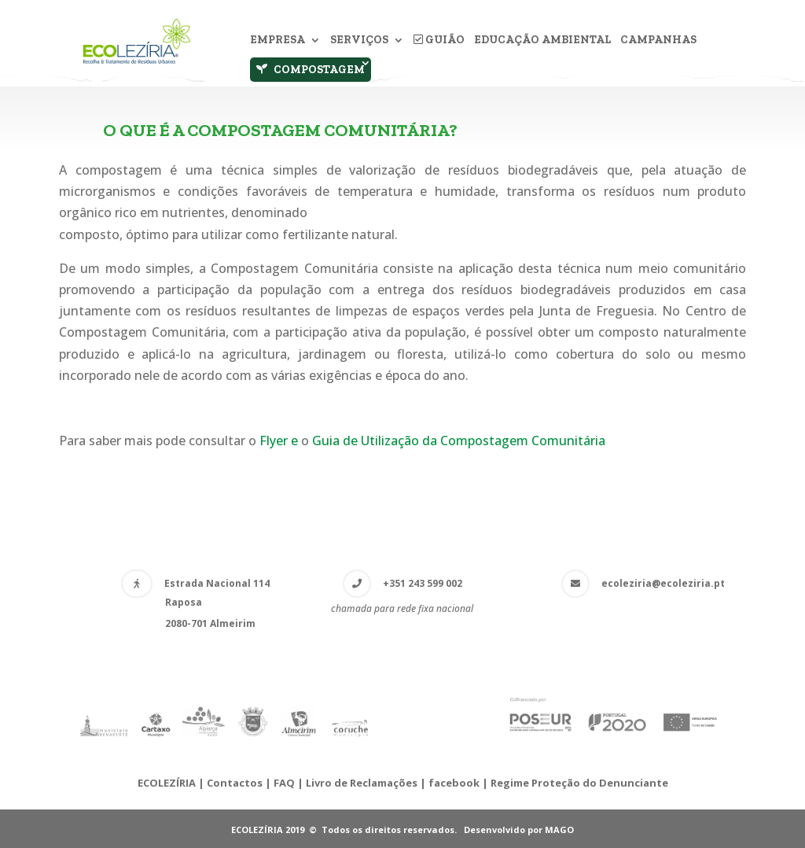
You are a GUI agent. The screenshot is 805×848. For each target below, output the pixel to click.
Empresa (277, 40)
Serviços (359, 40)
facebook (454, 783)
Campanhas (658, 40)
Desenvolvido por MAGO (519, 829)
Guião (439, 40)
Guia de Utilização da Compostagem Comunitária (458, 440)
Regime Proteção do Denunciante (579, 783)
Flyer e (280, 440)
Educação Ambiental (542, 40)
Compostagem (310, 69)
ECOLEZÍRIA (167, 783)
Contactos (235, 783)
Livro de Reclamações (363, 783)
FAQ (284, 783)
